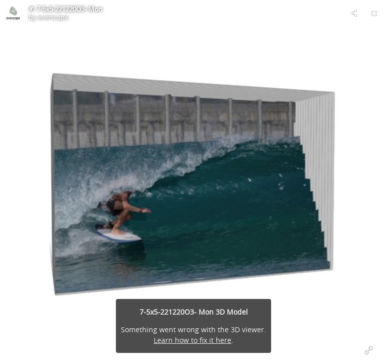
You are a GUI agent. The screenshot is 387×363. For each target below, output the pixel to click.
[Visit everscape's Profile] (13, 13)
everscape (53, 17)
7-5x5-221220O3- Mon (69, 9)
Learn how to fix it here (192, 340)
